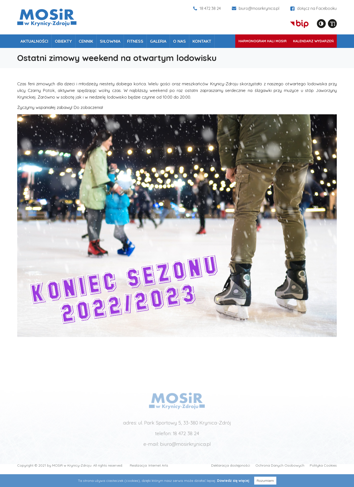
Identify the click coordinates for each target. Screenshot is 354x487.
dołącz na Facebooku (313, 8)
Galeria (158, 41)
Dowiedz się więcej (233, 480)
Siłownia (110, 41)
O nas (179, 41)
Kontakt (201, 41)
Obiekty (63, 41)
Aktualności (34, 41)
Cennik (86, 41)
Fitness (135, 41)
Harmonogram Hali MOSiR (262, 41)
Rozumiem (265, 480)
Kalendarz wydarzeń (313, 41)
